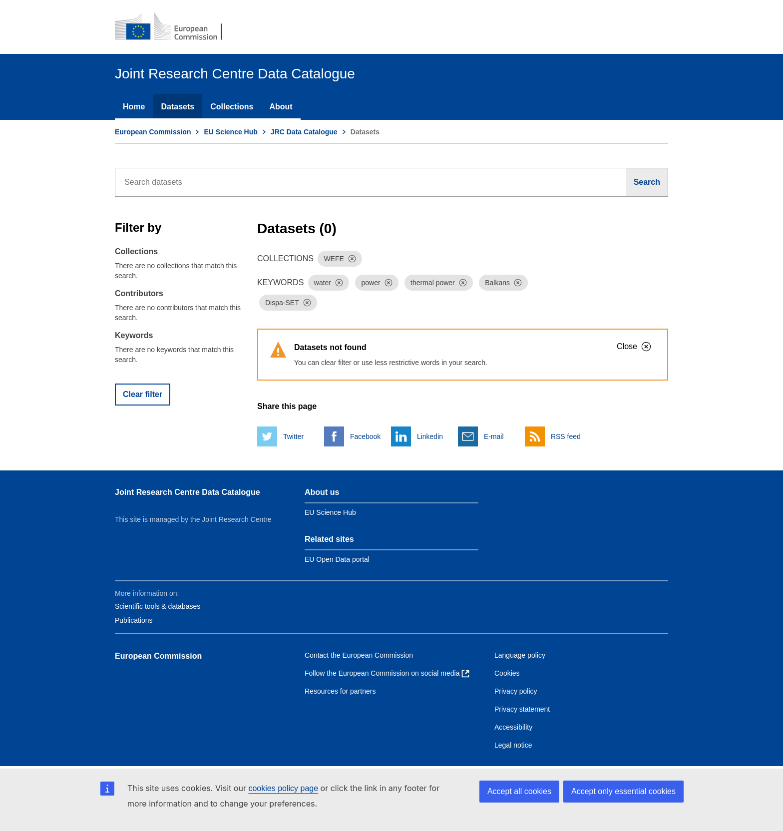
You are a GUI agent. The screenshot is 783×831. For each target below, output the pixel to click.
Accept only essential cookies (623, 791)
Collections (231, 106)
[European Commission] (175, 27)
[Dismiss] (352, 259)
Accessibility (513, 727)
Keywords (134, 335)
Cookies (507, 673)
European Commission (153, 132)
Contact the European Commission (359, 655)
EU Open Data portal (337, 559)
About (280, 106)
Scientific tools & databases (157, 606)
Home (134, 106)
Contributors (139, 293)
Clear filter (142, 394)
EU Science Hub (230, 132)
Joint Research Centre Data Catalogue (187, 492)
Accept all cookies (519, 791)
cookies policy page (283, 788)
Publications (134, 620)
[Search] (647, 182)
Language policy (519, 655)
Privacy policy (515, 691)
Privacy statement (522, 709)
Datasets (177, 106)
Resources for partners (340, 691)
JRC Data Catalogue (304, 132)
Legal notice (513, 745)
